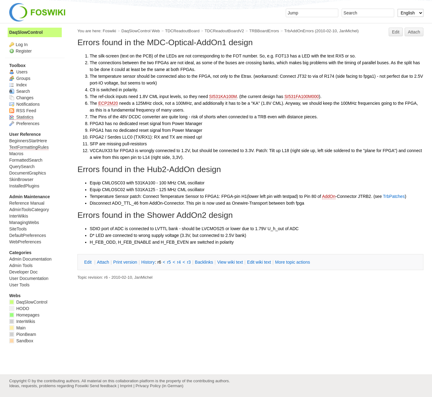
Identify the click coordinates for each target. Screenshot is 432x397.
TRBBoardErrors (264, 31)
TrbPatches (394, 196)
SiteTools (18, 228)
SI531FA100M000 (302, 96)
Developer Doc (23, 271)
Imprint (126, 385)
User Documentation (29, 278)
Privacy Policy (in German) (159, 385)
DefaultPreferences (27, 235)
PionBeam (22, 334)
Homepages (24, 314)
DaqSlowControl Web (140, 31)
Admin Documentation (30, 259)
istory (148, 262)
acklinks (204, 262)
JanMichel (348, 31)
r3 (188, 262)
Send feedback (103, 385)
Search (19, 91)
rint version (125, 262)
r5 (169, 262)
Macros (16, 153)
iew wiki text (230, 262)
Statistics (21, 117)
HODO (19, 308)
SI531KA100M (223, 96)
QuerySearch (21, 166)
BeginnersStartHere (28, 140)
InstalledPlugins (24, 185)
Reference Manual (26, 203)
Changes (21, 97)
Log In (22, 44)
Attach (414, 31)
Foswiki (109, 31)
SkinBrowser (21, 179)
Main (17, 327)
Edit (395, 31)
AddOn (329, 196)
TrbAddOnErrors (299, 31)
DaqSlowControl (26, 32)
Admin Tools (21, 265)
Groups (19, 78)
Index (18, 84)
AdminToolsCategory (29, 209)
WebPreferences (25, 241)
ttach (103, 262)
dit (88, 262)
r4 (179, 262)
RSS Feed (22, 110)
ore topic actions (292, 262)
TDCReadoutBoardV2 (224, 31)
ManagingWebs (24, 222)
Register (24, 51)
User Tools (19, 284)
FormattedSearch (25, 160)
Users (18, 71)
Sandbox (21, 340)
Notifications (24, 104)
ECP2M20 (108, 103)
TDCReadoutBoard (182, 31)
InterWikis (18, 216)
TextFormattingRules (29, 147)
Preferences (24, 123)
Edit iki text (259, 262)
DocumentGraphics (27, 173)
